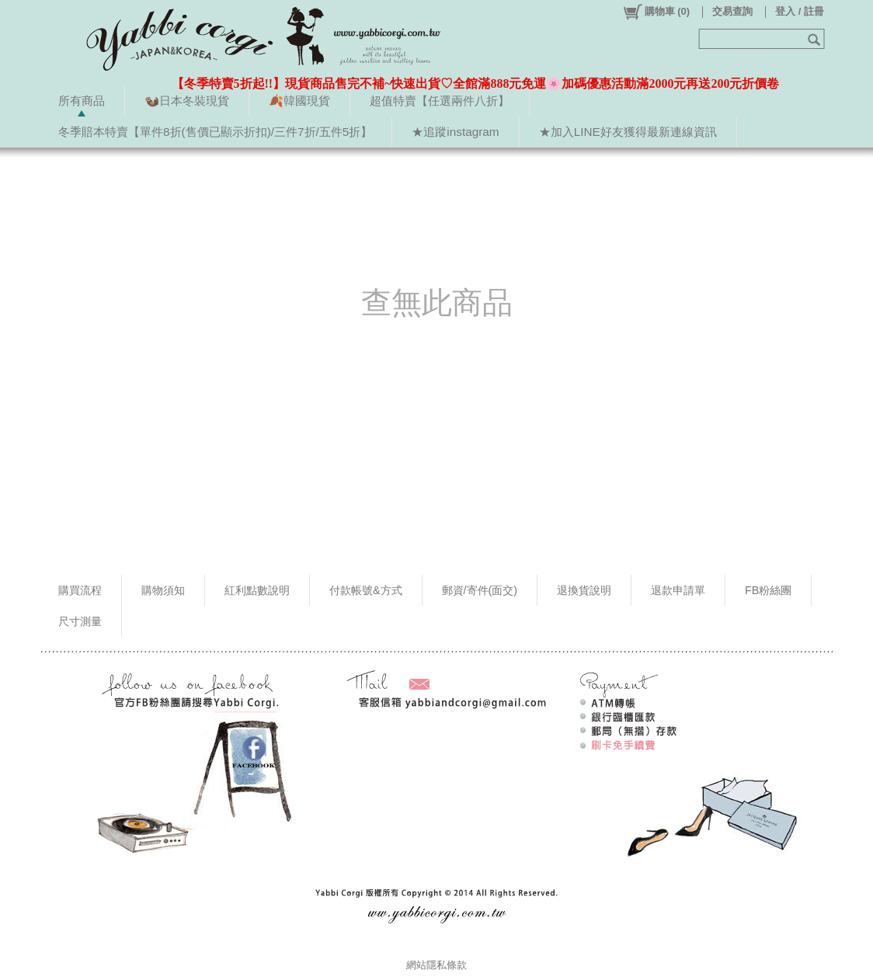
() (655, 11)
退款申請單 (678, 590)
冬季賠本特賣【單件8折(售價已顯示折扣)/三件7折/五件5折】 (215, 131)
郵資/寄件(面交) (480, 590)
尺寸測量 (80, 621)
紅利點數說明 (257, 590)
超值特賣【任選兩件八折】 (440, 100)
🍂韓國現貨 (299, 100)
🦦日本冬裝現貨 (186, 100)
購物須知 (163, 590)
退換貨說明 (584, 590)
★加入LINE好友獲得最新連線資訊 (628, 131)
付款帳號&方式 (365, 590)
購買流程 (80, 590)
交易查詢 (732, 11)
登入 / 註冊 (799, 11)
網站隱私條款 (436, 965)
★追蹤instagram (455, 131)
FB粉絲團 (768, 590)
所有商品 (81, 100)
